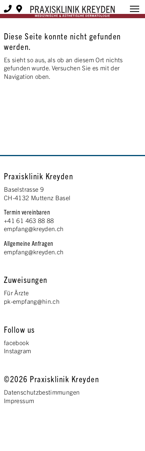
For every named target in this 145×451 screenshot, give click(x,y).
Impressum (19, 400)
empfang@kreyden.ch (33, 228)
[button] (134, 10)
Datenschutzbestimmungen (42, 392)
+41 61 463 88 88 (29, 220)
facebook (16, 342)
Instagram (17, 350)
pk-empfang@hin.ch (32, 301)
